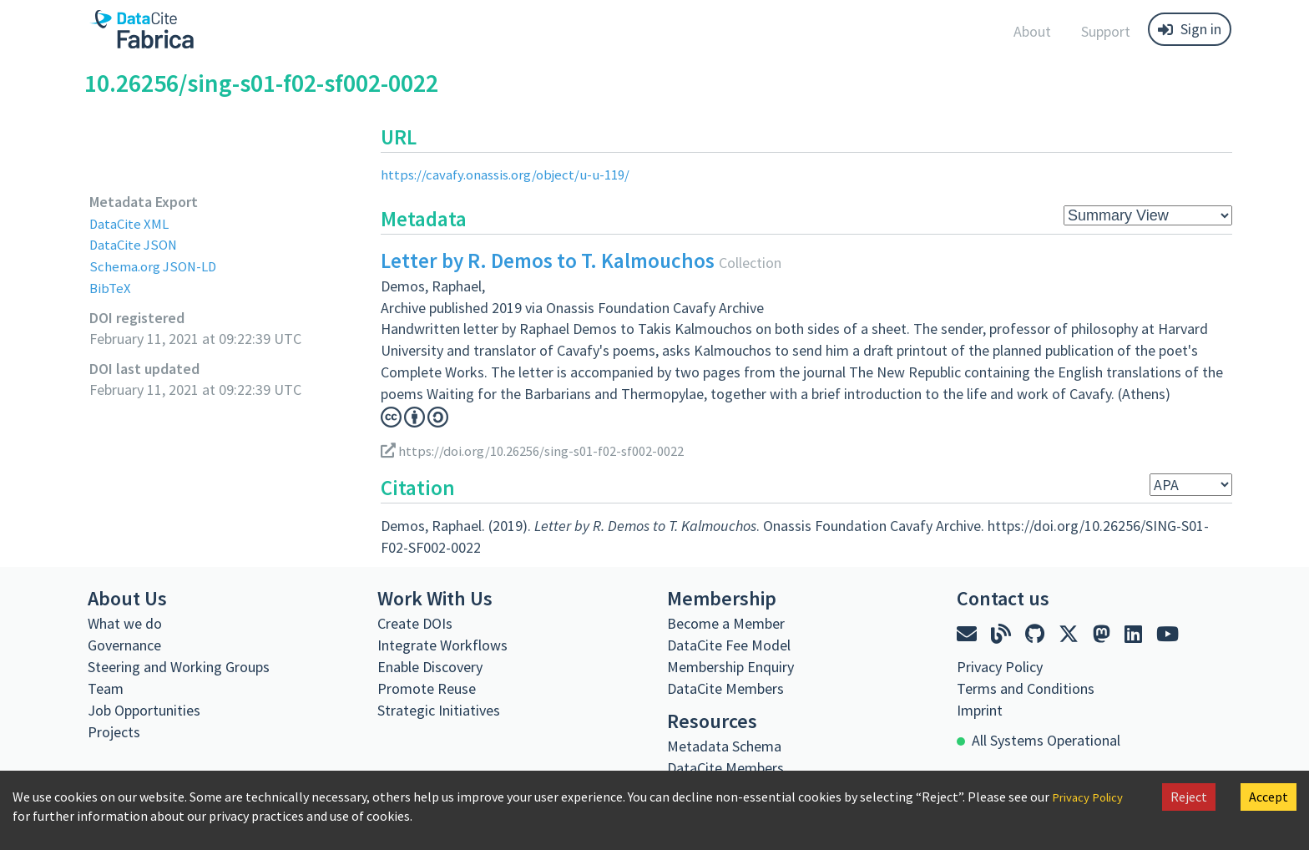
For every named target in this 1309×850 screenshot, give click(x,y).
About (1032, 31)
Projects (114, 731)
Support (1105, 31)
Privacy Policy (1091, 796)
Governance (124, 644)
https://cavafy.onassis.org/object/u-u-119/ (512, 174)
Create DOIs (414, 622)
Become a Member (726, 622)
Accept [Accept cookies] (1268, 796)
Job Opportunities (144, 709)
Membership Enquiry (730, 665)
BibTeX (110, 287)
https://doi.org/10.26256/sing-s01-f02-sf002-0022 (545, 450)
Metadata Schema (724, 745)
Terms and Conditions (1025, 687)
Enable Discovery (430, 665)
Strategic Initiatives (438, 709)
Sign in (1189, 28)
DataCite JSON (136, 244)
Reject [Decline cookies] (1188, 796)
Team (106, 687)
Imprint (980, 709)
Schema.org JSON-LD (156, 266)
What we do (125, 622)
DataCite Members (725, 687)
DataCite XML (131, 223)
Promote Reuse (426, 687)
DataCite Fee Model (729, 644)
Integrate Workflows (442, 644)
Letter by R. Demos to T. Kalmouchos (548, 260)
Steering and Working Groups (179, 665)
